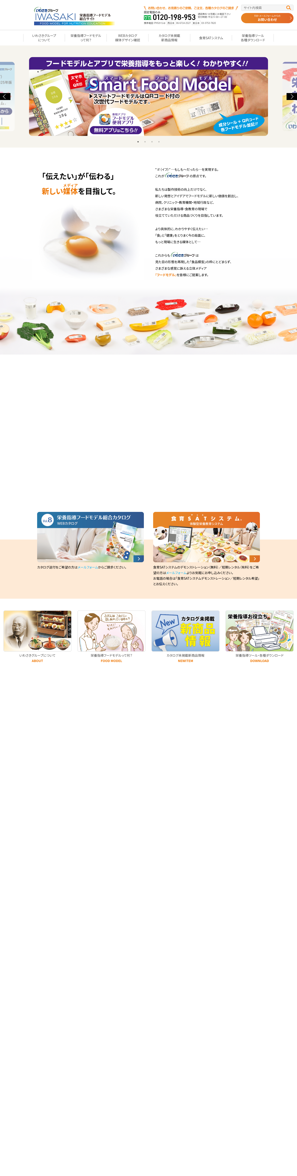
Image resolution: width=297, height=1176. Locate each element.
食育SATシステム (211, 38)
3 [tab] (152, 141)
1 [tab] (138, 141)
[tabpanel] (148, 96)
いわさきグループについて (44, 37)
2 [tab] (145, 141)
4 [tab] (159, 141)
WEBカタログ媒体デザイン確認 (127, 37)
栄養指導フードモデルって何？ (86, 37)
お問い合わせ (267, 18)
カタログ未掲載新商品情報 (169, 37)
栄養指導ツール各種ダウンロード (253, 37)
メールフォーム (87, 567)
